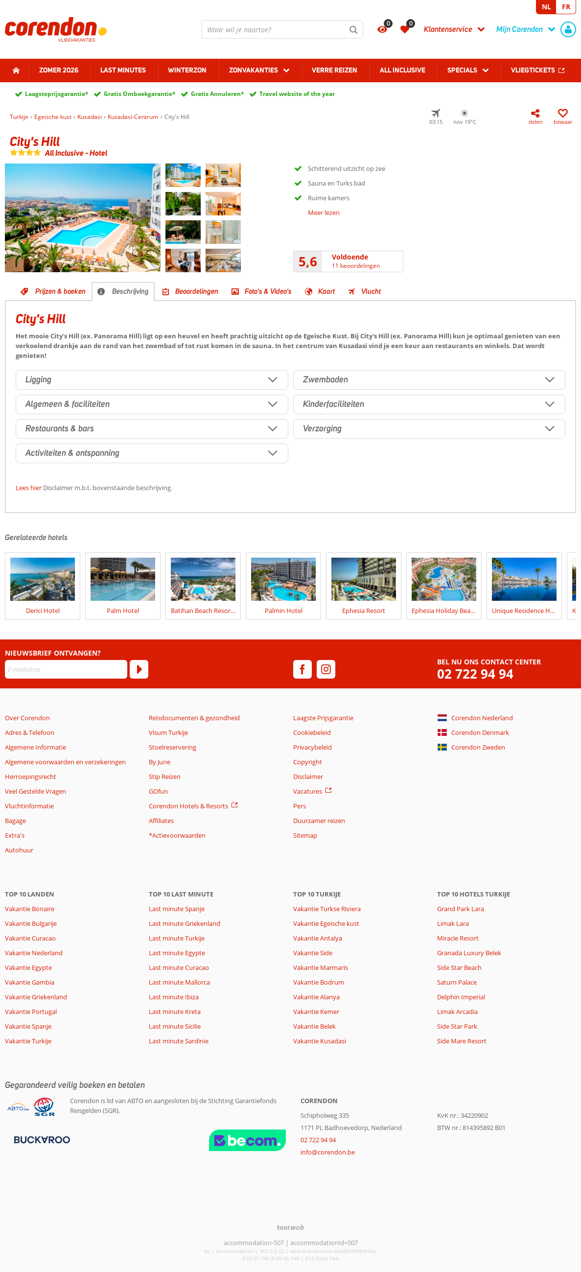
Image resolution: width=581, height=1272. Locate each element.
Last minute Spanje (177, 908)
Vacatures (307, 791)
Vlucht (371, 291)
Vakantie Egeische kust (326, 923)
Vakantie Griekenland (36, 996)
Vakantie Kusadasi (319, 1040)
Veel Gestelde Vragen (35, 791)
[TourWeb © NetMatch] (290, 1227)
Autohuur (19, 850)
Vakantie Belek (314, 1026)
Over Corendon (27, 717)
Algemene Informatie (35, 747)
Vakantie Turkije (28, 1040)
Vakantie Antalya (317, 938)
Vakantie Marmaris (320, 967)
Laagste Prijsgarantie (323, 717)
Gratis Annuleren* (217, 94)
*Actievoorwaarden (177, 835)
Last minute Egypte (177, 952)
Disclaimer (308, 776)
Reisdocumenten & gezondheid (194, 717)
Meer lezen (324, 212)
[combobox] (282, 29)
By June (159, 761)
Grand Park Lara (460, 908)
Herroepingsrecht (30, 776)
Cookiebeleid (312, 732)
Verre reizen (334, 70)
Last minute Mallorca (179, 982)
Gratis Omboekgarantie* (140, 94)
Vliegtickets (533, 70)
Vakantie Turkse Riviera (327, 908)
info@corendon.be (328, 1152)
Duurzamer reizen (319, 820)
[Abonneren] (139, 669)
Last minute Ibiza (174, 996)
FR (566, 6)
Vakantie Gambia (29, 982)
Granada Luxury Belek (469, 952)
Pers (299, 805)
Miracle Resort (458, 938)
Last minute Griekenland (184, 923)
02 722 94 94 (475, 674)
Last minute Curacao (179, 967)
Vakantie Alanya (316, 996)
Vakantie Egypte (28, 967)
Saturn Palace (457, 982)
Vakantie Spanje (28, 1026)
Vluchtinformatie (29, 805)
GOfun (158, 791)
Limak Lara (453, 923)
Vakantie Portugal (31, 1011)
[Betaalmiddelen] (40, 1138)
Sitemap (305, 835)
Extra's (14, 835)
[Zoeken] (354, 29)
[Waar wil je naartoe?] (282, 29)
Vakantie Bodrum (318, 982)
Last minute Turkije (177, 938)
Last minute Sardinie (179, 1040)
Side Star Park (457, 1026)
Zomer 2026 (58, 70)
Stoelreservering (172, 747)
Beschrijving (130, 291)
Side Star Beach (459, 967)
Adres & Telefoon (29, 732)
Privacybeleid (312, 747)
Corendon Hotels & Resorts (188, 805)
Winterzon (187, 70)
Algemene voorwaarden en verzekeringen (65, 761)
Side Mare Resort (462, 1040)
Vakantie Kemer (316, 1011)
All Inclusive (402, 70)
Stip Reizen (165, 776)
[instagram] (326, 669)
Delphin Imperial (461, 996)
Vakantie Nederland (34, 952)
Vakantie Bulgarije (31, 923)
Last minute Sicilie (175, 1026)
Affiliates (161, 820)
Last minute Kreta (175, 1011)
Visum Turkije (168, 732)
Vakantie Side (312, 952)
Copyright (307, 761)
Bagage (15, 820)
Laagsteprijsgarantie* (57, 94)
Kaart (326, 291)
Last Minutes (123, 70)
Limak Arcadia (457, 1011)
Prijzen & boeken (60, 291)
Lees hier (29, 487)
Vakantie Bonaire (29, 908)
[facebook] (302, 669)
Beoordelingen (196, 291)
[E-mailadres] (66, 669)
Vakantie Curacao (30, 938)
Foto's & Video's (268, 291)
